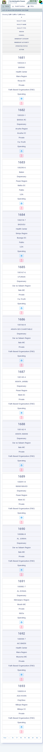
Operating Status (21, 46)
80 (29, 738)
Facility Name (21, 24)
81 (33, 738)
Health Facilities (18, 6)
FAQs (31, 6)
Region (21, 31)
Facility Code (21, 21)
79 (25, 738)
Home (5, 6)
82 (37, 738)
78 (21, 738)
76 (12, 738)
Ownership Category (21, 39)
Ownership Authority (21, 42)
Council (21, 35)
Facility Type (21, 28)
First (5, 738)
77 (17, 738)
